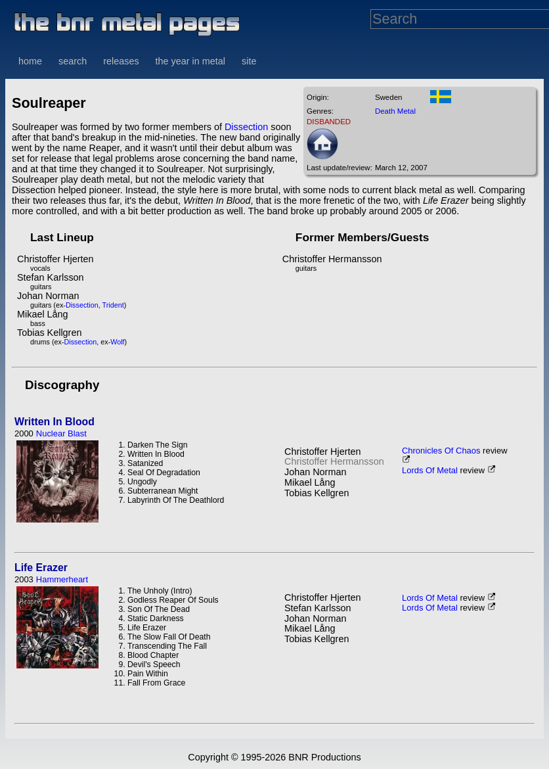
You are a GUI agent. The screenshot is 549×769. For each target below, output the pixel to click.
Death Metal (395, 111)
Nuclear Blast (61, 433)
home (30, 61)
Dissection (246, 127)
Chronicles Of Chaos (441, 450)
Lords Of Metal (430, 470)
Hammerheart (62, 579)
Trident (112, 305)
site (249, 61)
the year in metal (190, 61)
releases (121, 61)
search (72, 61)
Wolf (117, 342)
